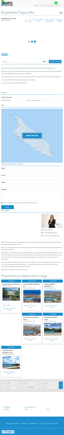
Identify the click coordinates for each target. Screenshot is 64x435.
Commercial (23, 423)
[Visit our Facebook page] (6, 431)
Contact (58, 5)
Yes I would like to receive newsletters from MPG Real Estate (19, 202)
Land (41, 423)
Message (4, 189)
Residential (15, 423)
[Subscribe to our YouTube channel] (9, 431)
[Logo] (7, 3)
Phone (3, 182)
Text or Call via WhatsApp (50, 236)
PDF (45, 61)
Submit (8, 207)
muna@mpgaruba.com (49, 232)
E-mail (3, 175)
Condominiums (33, 423)
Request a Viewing (55, 61)
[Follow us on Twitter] (3, 431)
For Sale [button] (37, 5)
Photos (5, 62)
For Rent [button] (44, 5)
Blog (53, 5)
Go (61, 385)
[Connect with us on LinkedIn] (12, 431)
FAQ (49, 5)
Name (3, 168)
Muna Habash (46, 229)
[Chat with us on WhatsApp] (56, 3)
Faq (46, 423)
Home (8, 423)
